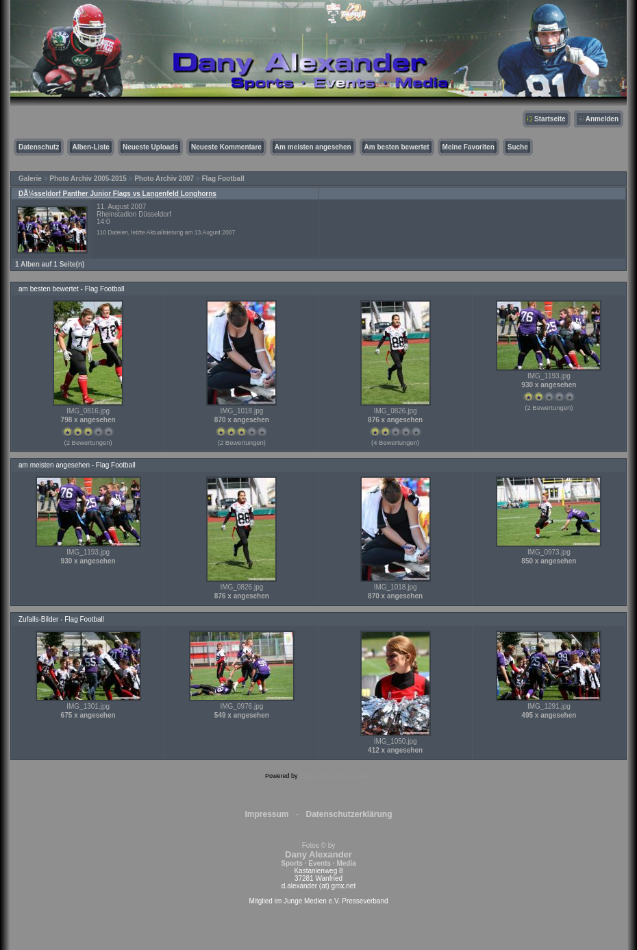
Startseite (550, 119)
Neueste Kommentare (226, 147)
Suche (518, 147)
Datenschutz (38, 147)
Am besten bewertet (396, 147)
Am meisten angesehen (313, 147)
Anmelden (602, 119)
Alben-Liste (90, 147)
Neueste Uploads (150, 147)
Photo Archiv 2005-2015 (87, 178)
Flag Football (223, 178)
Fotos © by (318, 854)
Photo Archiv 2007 (164, 178)
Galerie (30, 178)
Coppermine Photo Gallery (335, 775)
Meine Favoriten (468, 147)
